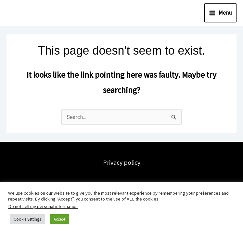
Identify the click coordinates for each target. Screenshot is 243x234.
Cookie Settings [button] (27, 219)
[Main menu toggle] (220, 12)
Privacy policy (121, 162)
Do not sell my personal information (43, 206)
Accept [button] (59, 219)
